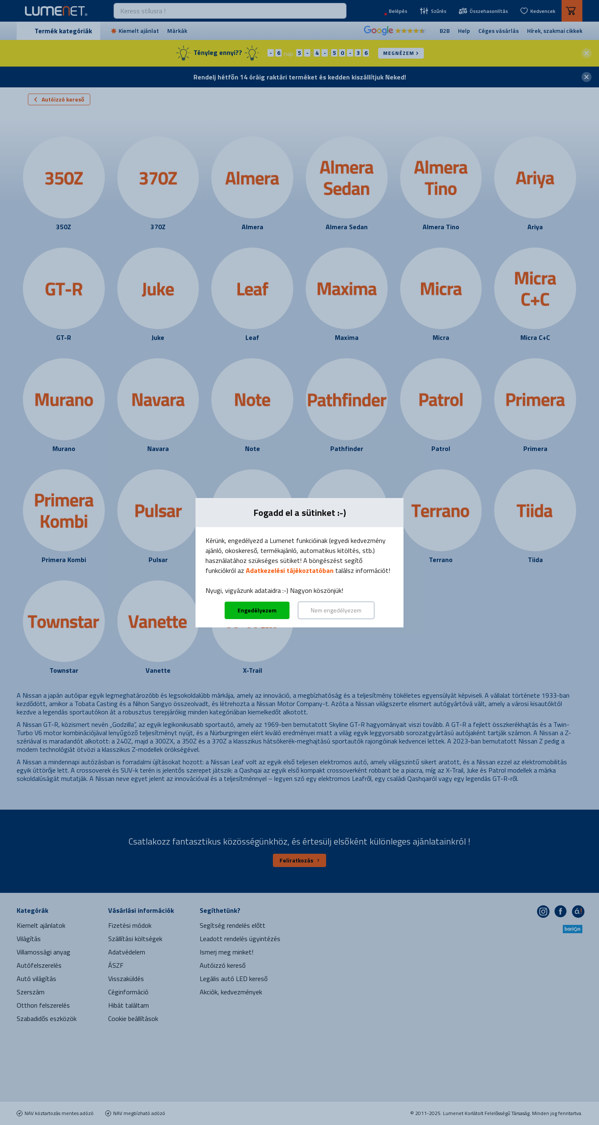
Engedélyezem (257, 610)
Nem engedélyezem (336, 610)
